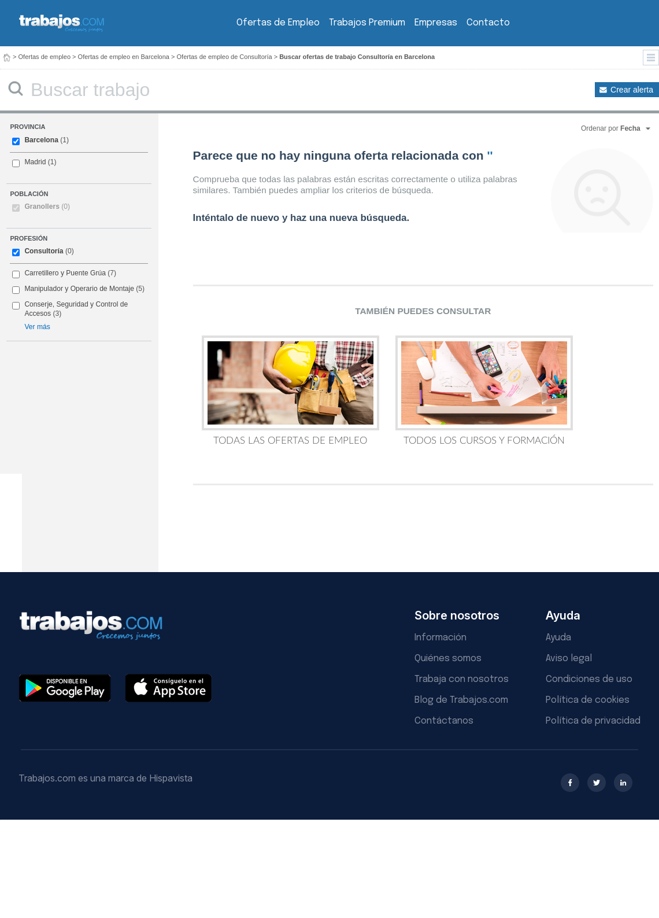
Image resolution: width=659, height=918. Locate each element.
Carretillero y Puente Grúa (64, 273)
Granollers (47, 206)
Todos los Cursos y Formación (484, 390)
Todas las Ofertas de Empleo (290, 390)
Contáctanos (443, 721)
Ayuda (558, 638)
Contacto (488, 23)
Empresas (435, 23)
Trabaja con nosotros (461, 679)
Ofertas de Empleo (278, 23)
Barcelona (41, 140)
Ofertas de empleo (44, 56)
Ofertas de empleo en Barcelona (123, 56)
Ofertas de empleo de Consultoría (224, 56)
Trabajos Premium (367, 23)
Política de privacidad (593, 721)
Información (440, 638)
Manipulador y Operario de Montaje (79, 289)
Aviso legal (569, 658)
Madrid (35, 162)
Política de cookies (588, 700)
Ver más (37, 327)
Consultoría (43, 251)
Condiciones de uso (589, 679)
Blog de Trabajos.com (461, 700)
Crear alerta (631, 89)
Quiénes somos (448, 658)
